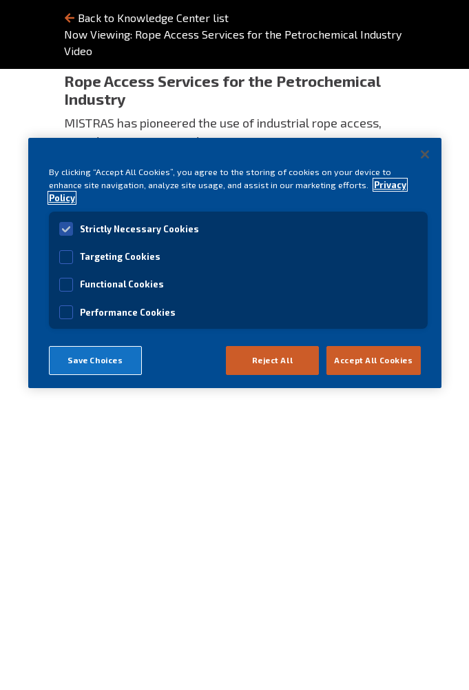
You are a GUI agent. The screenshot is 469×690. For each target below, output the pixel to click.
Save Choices (95, 360)
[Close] (425, 154)
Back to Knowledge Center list (146, 17)
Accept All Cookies (373, 360)
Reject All (272, 360)
